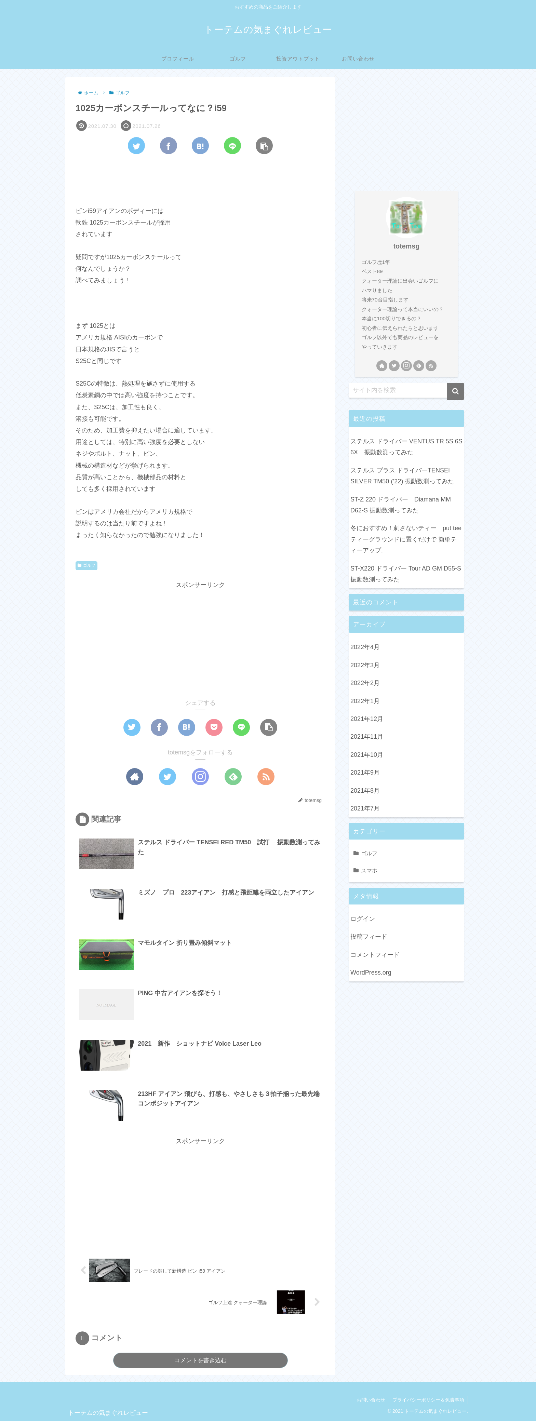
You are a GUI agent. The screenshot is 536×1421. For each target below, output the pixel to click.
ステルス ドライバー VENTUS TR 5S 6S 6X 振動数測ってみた (406, 447)
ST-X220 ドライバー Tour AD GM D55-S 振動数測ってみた (405, 574)
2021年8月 (365, 790)
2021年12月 (366, 718)
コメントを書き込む (200, 1360)
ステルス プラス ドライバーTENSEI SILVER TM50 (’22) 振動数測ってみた (402, 476)
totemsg (406, 246)
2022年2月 (365, 683)
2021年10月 (366, 754)
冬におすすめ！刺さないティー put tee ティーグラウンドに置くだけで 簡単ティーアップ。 (407, 539)
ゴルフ (86, 565)
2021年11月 (366, 736)
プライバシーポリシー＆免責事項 (428, 1400)
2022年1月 (365, 701)
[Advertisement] (200, 178)
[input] (406, 390)
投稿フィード (368, 936)
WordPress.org (370, 972)
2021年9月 (365, 772)
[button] (455, 391)
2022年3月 (365, 665)
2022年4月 (365, 647)
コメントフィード (375, 954)
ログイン (362, 918)
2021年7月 (365, 808)
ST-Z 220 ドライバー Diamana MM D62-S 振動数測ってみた (400, 505)
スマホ (369, 870)
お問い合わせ (371, 1400)
